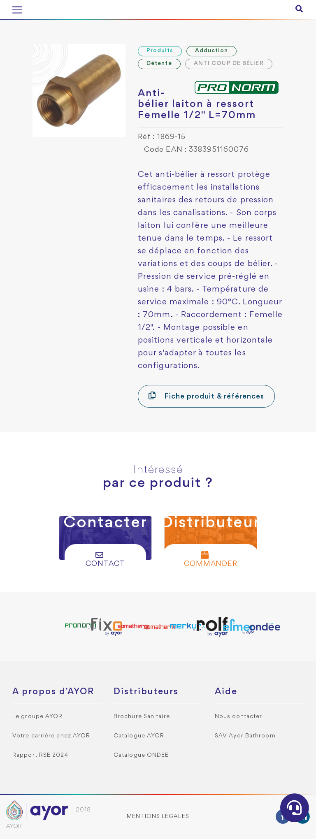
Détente (159, 63)
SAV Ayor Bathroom (245, 736)
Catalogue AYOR (139, 736)
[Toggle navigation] (17, 10)
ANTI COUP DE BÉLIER (229, 63)
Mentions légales (158, 816)
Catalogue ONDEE (141, 755)
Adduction (211, 50)
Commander (211, 559)
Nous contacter (238, 716)
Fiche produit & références (206, 396)
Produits (159, 50)
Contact (105, 559)
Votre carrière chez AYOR (51, 736)
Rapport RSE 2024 (40, 755)
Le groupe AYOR (37, 716)
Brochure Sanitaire (142, 716)
